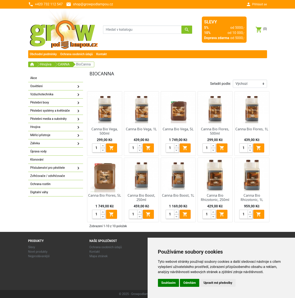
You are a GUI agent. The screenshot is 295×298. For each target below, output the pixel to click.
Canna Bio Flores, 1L (251, 129)
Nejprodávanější (39, 256)
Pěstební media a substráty (55, 119)
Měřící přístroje (55, 135)
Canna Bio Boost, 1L (178, 195)
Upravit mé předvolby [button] (218, 282)
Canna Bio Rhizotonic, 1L (252, 197)
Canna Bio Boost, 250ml (141, 197)
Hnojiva (55, 127)
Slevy (31, 247)
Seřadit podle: (220, 84)
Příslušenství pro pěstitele (55, 168)
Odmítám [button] (189, 282)
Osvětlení (55, 86)
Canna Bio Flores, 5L (104, 195)
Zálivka (55, 143)
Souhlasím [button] (168, 282)
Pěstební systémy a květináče (55, 111)
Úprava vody (38, 151)
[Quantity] (96, 147)
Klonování (36, 159)
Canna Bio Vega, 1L (141, 129)
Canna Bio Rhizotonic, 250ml (215, 197)
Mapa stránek (99, 256)
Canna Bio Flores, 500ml (215, 131)
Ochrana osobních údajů (106, 247)
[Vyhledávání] (147, 30)
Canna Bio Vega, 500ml (104, 131)
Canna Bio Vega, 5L (178, 129)
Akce (33, 78)
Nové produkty (38, 251)
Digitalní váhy (39, 192)
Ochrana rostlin (40, 184)
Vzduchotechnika (55, 94)
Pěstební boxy (55, 102)
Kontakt (95, 251)
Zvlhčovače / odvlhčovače (47, 176)
